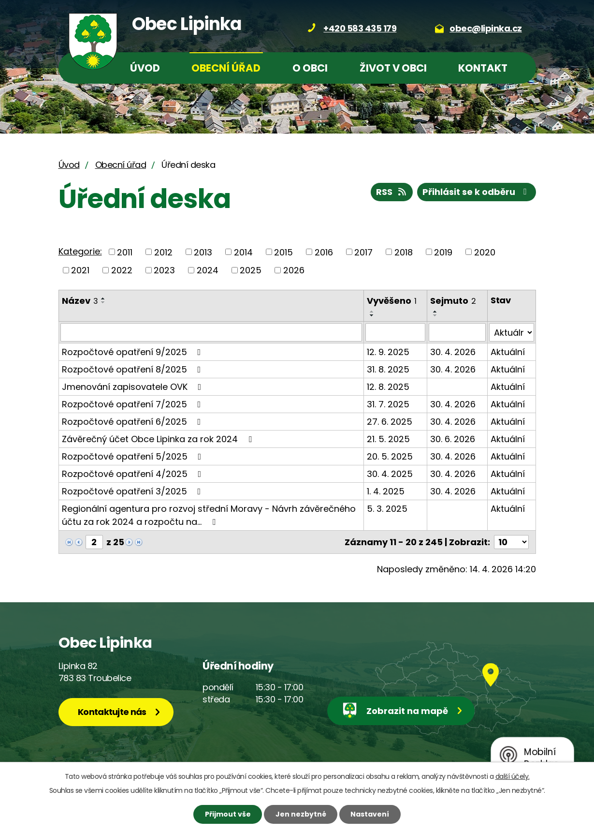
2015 (283, 252)
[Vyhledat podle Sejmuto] (457, 332)
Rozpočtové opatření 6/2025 (133, 422)
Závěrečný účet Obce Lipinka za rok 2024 (159, 439)
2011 (124, 252)
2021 (80, 270)
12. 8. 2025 (388, 387)
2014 (243, 252)
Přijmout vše (228, 814)
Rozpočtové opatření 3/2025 (133, 491)
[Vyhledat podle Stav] (511, 332)
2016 (324, 252)
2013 (203, 252)
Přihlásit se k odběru (476, 192)
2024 (207, 270)
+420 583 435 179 (359, 28)
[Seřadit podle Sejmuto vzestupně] (435, 311)
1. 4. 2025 (386, 491)
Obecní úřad (226, 68)
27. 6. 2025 (389, 422)
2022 (121, 270)
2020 (484, 252)
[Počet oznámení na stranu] (511, 542)
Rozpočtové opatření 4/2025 (133, 474)
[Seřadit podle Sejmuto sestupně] (435, 315)
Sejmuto (453, 301)
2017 (363, 252)
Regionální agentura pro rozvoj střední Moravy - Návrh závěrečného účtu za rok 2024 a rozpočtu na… (209, 515)
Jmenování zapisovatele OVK (133, 387)
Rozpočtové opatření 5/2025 (133, 456)
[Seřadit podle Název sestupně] (103, 302)
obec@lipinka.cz (485, 28)
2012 (163, 252)
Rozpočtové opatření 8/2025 (133, 369)
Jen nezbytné (300, 814)
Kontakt (482, 68)
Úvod (145, 68)
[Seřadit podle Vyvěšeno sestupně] (372, 315)
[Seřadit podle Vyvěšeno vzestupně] (372, 311)
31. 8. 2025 (388, 369)
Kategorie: (80, 251)
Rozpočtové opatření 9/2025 (133, 352)
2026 (293, 270)
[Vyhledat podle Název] (211, 332)
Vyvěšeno (392, 301)
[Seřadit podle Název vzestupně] (103, 298)
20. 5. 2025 (390, 456)
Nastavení (369, 814)
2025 (250, 270)
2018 (403, 252)
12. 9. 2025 (388, 352)
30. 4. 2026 (453, 352)
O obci (310, 68)
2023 (164, 270)
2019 (443, 252)
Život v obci (393, 68)
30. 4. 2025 (390, 474)
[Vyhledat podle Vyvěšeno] (395, 332)
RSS (392, 192)
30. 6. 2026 (452, 439)
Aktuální (508, 352)
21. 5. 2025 (388, 439)
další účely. (512, 776)
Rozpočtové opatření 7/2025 (133, 404)
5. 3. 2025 (387, 509)
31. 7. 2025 (388, 404)
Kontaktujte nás (112, 712)
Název (80, 301)
